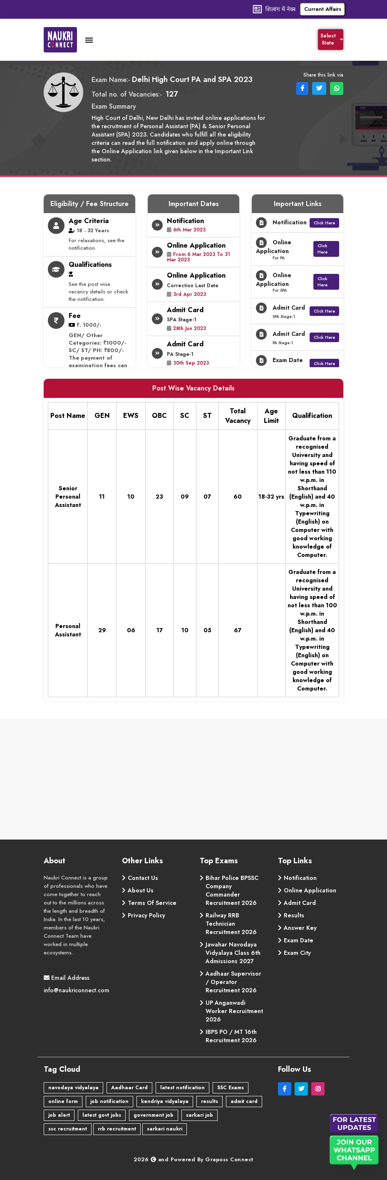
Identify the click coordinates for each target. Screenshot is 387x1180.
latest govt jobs (101, 1115)
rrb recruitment (117, 1129)
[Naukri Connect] (64, 39)
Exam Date (298, 940)
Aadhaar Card (129, 1087)
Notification (300, 878)
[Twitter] (303, 1089)
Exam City (297, 953)
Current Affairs (322, 9)
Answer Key (300, 928)
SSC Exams (230, 1087)
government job (154, 1115)
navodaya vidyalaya (73, 1087)
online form (63, 1101)
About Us (141, 890)
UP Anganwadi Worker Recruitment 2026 (234, 1011)
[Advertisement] (193, 781)
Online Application (310, 890)
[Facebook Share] (301, 87)
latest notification (182, 1087)
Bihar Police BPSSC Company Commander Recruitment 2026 (232, 890)
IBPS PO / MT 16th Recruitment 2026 (231, 1036)
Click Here (324, 223)
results (209, 1101)
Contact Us (143, 878)
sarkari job (199, 1115)
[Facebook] (286, 1089)
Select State (331, 39)
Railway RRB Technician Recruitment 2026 (231, 923)
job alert (59, 1115)
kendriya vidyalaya (165, 1101)
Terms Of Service (152, 903)
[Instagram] (318, 1089)
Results (294, 915)
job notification (109, 1101)
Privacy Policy (146, 915)
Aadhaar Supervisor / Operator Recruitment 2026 (233, 981)
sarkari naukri (164, 1129)
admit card (244, 1101)
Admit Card (300, 903)
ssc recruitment (67, 1129)
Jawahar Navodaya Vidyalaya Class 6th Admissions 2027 (233, 952)
